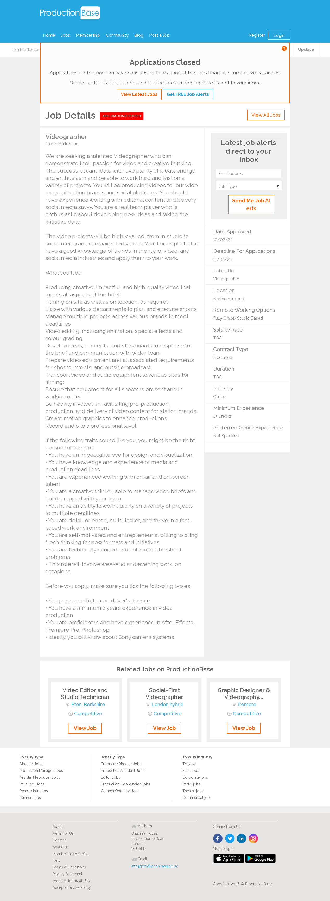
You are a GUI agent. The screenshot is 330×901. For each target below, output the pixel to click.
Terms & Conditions (69, 867)
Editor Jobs (110, 777)
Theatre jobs (193, 791)
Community (117, 35)
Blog (138, 35)
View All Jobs (266, 115)
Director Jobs (31, 764)
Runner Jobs (30, 798)
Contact (59, 840)
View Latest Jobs (139, 94)
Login (279, 35)
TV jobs (189, 764)
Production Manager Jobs (41, 771)
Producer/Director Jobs (121, 764)
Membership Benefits (70, 854)
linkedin (241, 839)
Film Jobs (190, 771)
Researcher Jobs (34, 791)
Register (257, 35)
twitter (230, 839)
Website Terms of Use (71, 881)
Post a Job (159, 35)
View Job (85, 728)
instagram (253, 839)
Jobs (65, 35)
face (218, 839)
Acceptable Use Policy (72, 887)
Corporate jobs (195, 777)
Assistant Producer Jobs (40, 777)
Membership (88, 35)
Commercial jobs (197, 798)
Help (57, 860)
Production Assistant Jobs (122, 771)
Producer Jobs (32, 784)
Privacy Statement (67, 874)
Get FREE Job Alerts (188, 94)
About (58, 826)
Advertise (60, 847)
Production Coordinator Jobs (125, 784)
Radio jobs (191, 784)
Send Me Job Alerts (251, 205)
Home (49, 35)
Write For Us (63, 833)
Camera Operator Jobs (120, 791)
